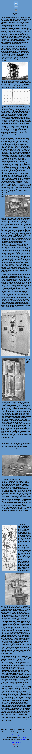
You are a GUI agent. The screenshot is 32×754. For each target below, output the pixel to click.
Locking (24, 739)
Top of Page (16, 735)
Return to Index (16, 742)
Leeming (24, 737)
